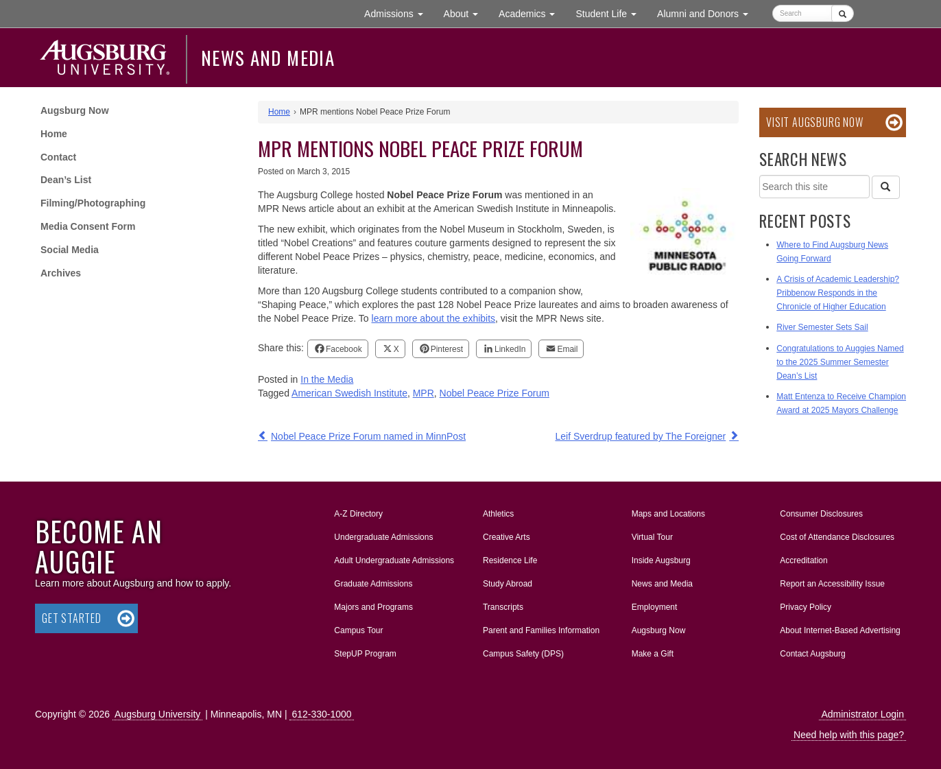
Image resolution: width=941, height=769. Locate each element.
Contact (58, 157)
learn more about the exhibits (434, 318)
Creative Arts (506, 537)
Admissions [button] (398, 12)
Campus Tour (358, 630)
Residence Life (510, 560)
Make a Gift (653, 654)
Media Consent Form (87, 226)
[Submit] (842, 13)
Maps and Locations (668, 514)
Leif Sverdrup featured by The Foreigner (640, 436)
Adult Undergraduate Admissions (394, 560)
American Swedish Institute (349, 393)
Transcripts (503, 607)
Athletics (498, 514)
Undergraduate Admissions (383, 537)
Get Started (72, 618)
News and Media (268, 57)
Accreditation (803, 560)
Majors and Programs (373, 604)
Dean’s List (65, 179)
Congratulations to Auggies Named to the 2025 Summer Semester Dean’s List (839, 362)
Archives (60, 273)
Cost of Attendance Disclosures (837, 537)
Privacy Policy (805, 607)
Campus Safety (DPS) (523, 654)
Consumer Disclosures (821, 514)
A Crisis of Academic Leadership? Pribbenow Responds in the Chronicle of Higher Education (837, 292)
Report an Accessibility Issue (832, 584)
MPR (423, 393)
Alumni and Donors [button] (708, 12)
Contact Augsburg (812, 654)
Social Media (69, 249)
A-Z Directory (358, 514)
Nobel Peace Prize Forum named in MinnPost (368, 436)
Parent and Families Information (541, 630)
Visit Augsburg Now (814, 122)
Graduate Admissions (373, 584)
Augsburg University (157, 714)
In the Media (326, 379)
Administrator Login (862, 714)
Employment (655, 607)
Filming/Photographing (92, 203)
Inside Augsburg (661, 560)
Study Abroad (507, 584)
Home (53, 133)
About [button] (466, 16)
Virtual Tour (652, 537)
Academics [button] (532, 12)
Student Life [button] (611, 12)
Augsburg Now (74, 110)
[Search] (885, 187)
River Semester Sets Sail (822, 327)
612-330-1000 (321, 714)
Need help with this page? (849, 734)
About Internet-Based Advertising (840, 630)
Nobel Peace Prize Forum (494, 393)
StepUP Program (365, 654)
